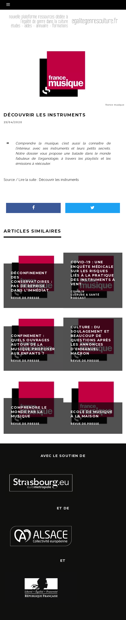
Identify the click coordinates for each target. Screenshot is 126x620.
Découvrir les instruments (59, 180)
